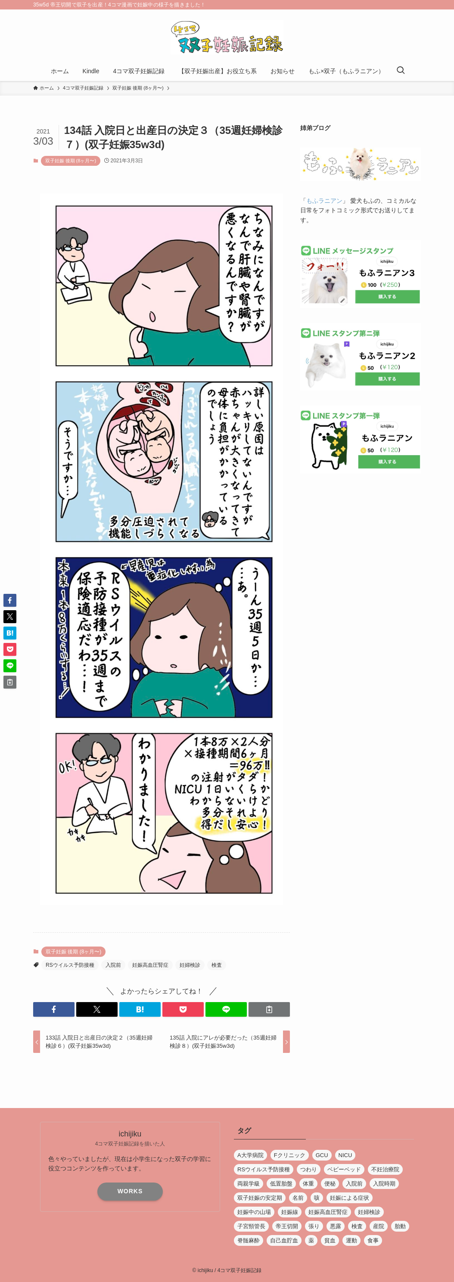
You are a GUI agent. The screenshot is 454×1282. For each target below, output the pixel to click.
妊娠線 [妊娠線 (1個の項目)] (289, 1212)
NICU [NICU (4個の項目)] (345, 1155)
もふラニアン (324, 200)
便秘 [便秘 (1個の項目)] (330, 1183)
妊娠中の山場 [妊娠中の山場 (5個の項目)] (254, 1212)
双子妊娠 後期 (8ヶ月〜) (70, 160)
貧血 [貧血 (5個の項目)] (330, 1240)
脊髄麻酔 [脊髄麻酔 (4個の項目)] (248, 1240)
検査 (216, 965)
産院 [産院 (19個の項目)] (378, 1226)
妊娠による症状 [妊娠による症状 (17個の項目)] (349, 1198)
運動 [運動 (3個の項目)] (351, 1240)
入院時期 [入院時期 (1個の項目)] (384, 1183)
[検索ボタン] (400, 71)
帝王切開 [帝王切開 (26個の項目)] (287, 1226)
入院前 (113, 965)
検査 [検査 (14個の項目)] (357, 1226)
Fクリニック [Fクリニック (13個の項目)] (289, 1155)
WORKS (130, 1191)
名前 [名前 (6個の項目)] (298, 1198)
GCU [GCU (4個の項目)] (322, 1155)
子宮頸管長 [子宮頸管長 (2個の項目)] (251, 1226)
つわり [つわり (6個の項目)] (308, 1169)
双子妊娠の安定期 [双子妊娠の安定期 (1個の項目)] (259, 1198)
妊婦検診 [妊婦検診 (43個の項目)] (369, 1212)
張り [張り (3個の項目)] (314, 1226)
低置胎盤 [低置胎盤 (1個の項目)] (281, 1183)
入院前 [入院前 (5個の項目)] (354, 1183)
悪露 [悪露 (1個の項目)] (335, 1226)
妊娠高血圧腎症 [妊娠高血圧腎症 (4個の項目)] (328, 1212)
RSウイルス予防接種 (70, 965)
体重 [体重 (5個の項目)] (308, 1183)
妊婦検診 (190, 965)
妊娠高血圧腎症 (150, 965)
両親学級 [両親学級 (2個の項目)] (248, 1183)
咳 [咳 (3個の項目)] (317, 1198)
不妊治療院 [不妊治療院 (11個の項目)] (385, 1169)
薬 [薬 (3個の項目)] (311, 1240)
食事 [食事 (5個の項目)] (373, 1240)
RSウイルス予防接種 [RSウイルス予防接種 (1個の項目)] (263, 1169)
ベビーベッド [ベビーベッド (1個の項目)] (344, 1169)
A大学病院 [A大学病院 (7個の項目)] (250, 1155)
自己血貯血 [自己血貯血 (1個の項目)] (284, 1240)
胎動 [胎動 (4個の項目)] (400, 1226)
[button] (54, 1009)
